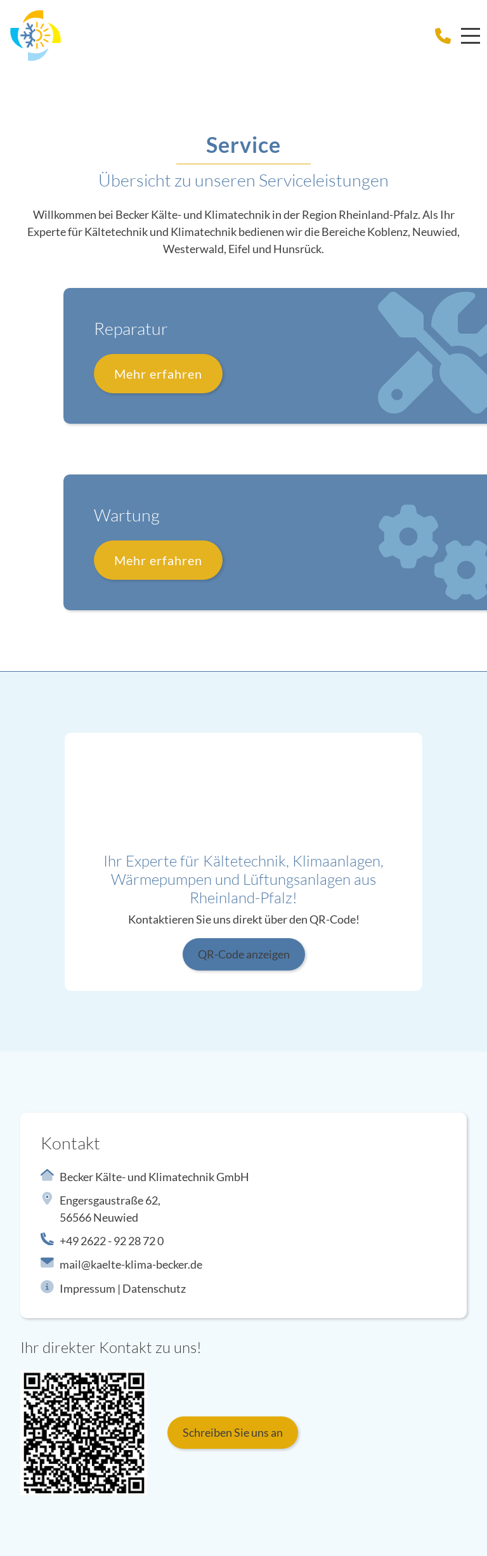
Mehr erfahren (210, 373)
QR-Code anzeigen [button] (244, 954)
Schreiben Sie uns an (233, 1432)
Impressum (87, 1288)
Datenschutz (154, 1288)
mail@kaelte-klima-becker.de (131, 1264)
